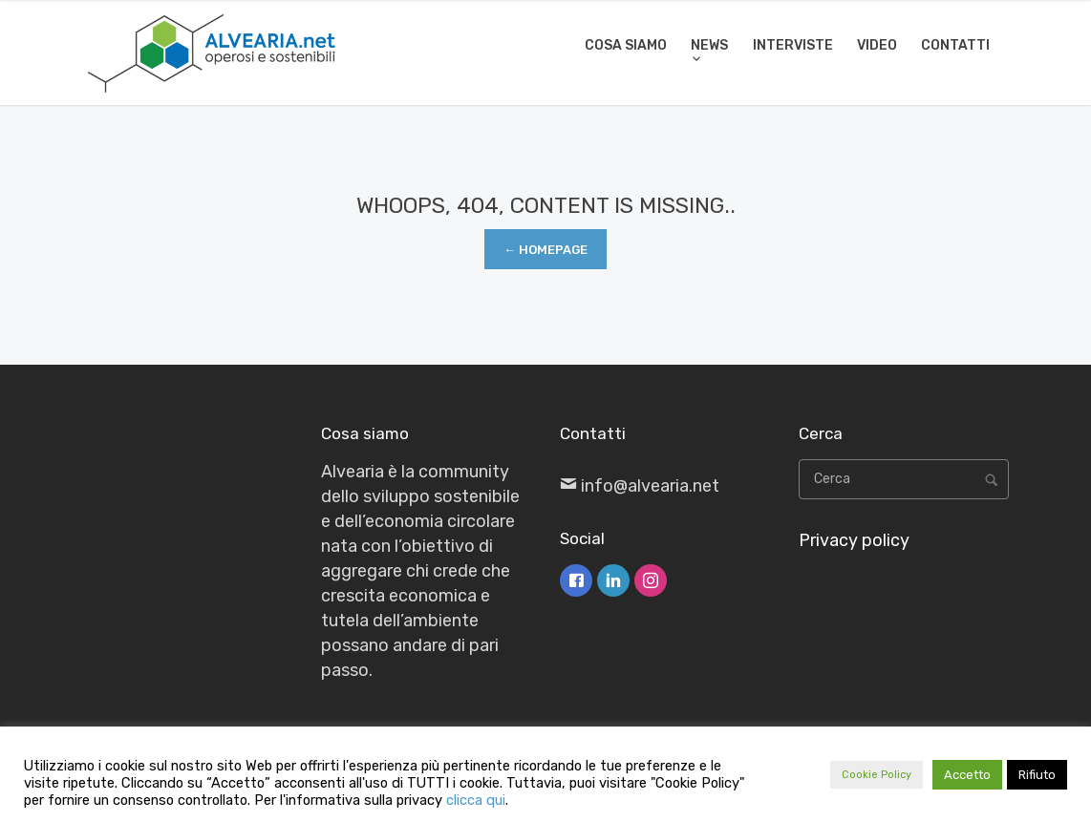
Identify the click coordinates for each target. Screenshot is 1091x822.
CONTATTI (955, 45)
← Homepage (545, 249)
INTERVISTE (793, 45)
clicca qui (475, 800)
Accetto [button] (967, 775)
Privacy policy (854, 540)
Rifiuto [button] (1037, 775)
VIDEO (877, 45)
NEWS (709, 45)
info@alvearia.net (650, 485)
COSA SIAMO (626, 45)
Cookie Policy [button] (876, 775)
